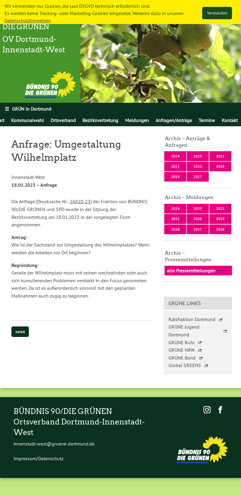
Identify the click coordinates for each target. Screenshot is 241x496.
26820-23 (80, 201)
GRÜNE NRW (181, 350)
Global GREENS (184, 365)
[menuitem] (27, 120)
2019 (220, 166)
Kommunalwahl (27, 120)
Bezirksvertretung (100, 120)
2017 (197, 176)
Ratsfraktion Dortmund (191, 319)
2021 (175, 166)
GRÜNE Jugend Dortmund (183, 331)
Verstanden (217, 13)
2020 (197, 166)
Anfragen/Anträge (174, 120)
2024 (175, 156)
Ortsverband (63, 120)
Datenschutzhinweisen (28, 20)
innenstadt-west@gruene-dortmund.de (54, 444)
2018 (175, 176)
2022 (220, 156)
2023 (197, 156)
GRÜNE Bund (182, 358)
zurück (20, 331)
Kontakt (230, 120)
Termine (207, 120)
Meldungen (137, 120)
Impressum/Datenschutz (38, 458)
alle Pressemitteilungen (191, 271)
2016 (220, 229)
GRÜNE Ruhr (181, 342)
